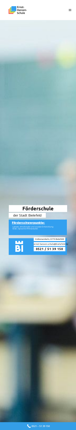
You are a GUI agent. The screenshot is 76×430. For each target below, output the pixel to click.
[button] (70, 10)
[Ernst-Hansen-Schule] (18, 10)
